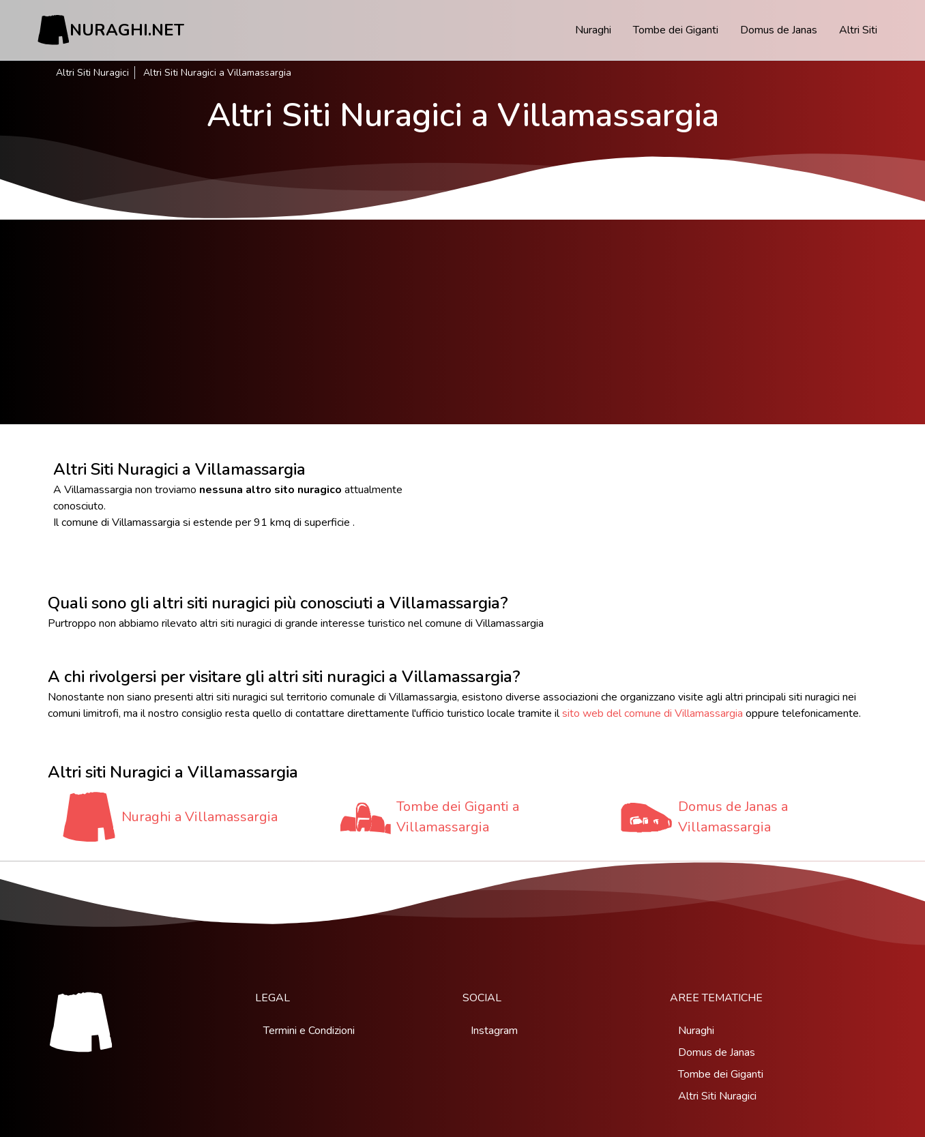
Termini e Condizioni (309, 1030)
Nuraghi (593, 30)
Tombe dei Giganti (675, 30)
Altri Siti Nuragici (92, 72)
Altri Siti (858, 30)
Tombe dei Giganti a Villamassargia (457, 816)
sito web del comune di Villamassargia (652, 713)
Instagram (494, 1030)
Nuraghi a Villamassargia (199, 817)
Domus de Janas (778, 30)
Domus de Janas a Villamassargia (733, 816)
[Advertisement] (462, 321)
